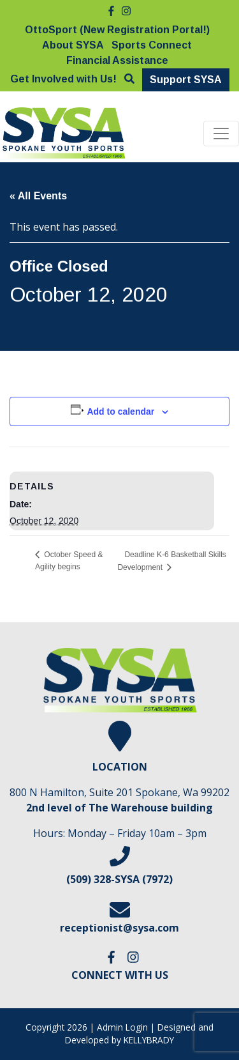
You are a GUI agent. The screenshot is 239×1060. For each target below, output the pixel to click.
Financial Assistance (117, 60)
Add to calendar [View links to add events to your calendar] (120, 411)
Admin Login (122, 1027)
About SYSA (73, 45)
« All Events (38, 195)
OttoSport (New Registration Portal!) (117, 29)
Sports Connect (152, 45)
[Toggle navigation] (221, 133)
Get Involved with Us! (63, 78)
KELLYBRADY (149, 1040)
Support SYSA (186, 79)
